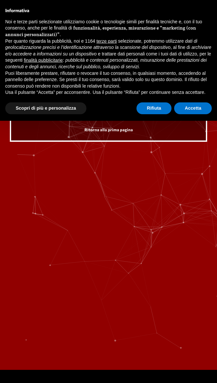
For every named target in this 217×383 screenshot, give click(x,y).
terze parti (107, 41)
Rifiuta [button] (154, 108)
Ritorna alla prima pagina (108, 129)
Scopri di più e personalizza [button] (46, 108)
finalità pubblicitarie (43, 60)
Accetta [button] (193, 108)
